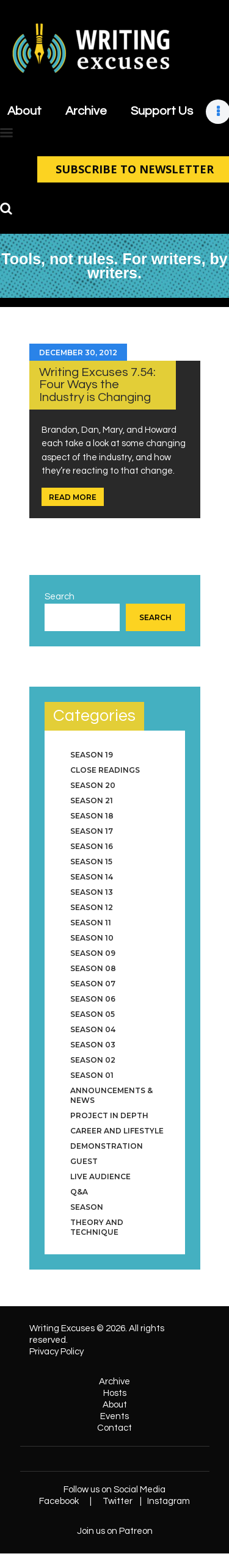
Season (86, 1207)
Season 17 (91, 831)
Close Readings (105, 770)
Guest (84, 1161)
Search (60, 596)
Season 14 (91, 876)
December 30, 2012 (78, 352)
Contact (114, 1428)
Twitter (118, 1501)
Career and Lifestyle (117, 1130)
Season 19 (91, 754)
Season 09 (92, 953)
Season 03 (92, 1044)
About (115, 1404)
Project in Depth (109, 1115)
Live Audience (100, 1176)
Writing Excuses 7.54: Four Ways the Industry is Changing (97, 384)
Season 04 (92, 1029)
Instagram (168, 1501)
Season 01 (92, 1075)
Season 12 (91, 907)
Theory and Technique (96, 1227)
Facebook (59, 1501)
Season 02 (92, 1059)
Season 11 (90, 922)
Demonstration (106, 1146)
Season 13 (91, 892)
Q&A (79, 1191)
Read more (72, 497)
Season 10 (92, 937)
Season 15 (91, 861)
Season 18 (92, 815)
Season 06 (92, 998)
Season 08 (93, 968)
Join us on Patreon (115, 1531)
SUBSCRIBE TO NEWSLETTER (133, 169)
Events (114, 1416)
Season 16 (91, 846)
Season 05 (92, 1014)
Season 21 (91, 800)
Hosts (114, 1393)
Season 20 (92, 785)
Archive (114, 1381)
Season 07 (92, 983)
